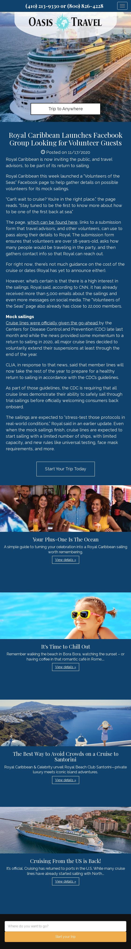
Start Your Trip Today (65, 468)
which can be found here (52, 222)
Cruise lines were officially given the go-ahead (52, 322)
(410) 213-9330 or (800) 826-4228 (64, 5)
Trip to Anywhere (65, 108)
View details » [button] (65, 560)
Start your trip (65, 937)
